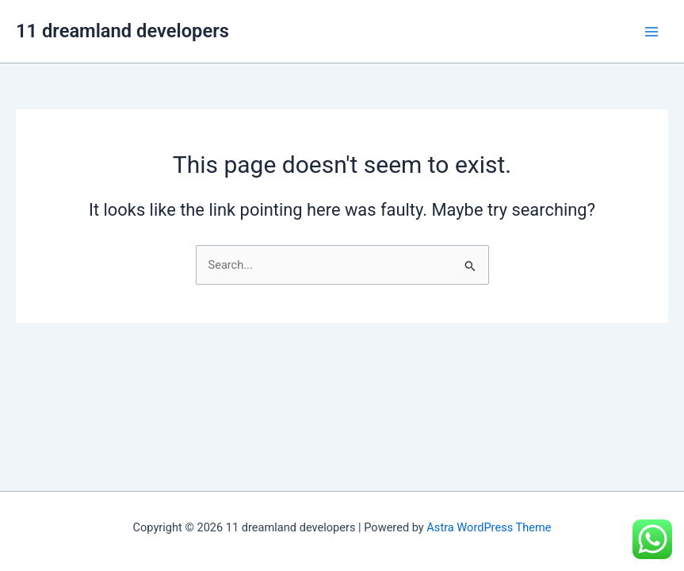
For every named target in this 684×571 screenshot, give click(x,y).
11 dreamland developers (122, 31)
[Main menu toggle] (651, 31)
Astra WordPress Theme (488, 527)
